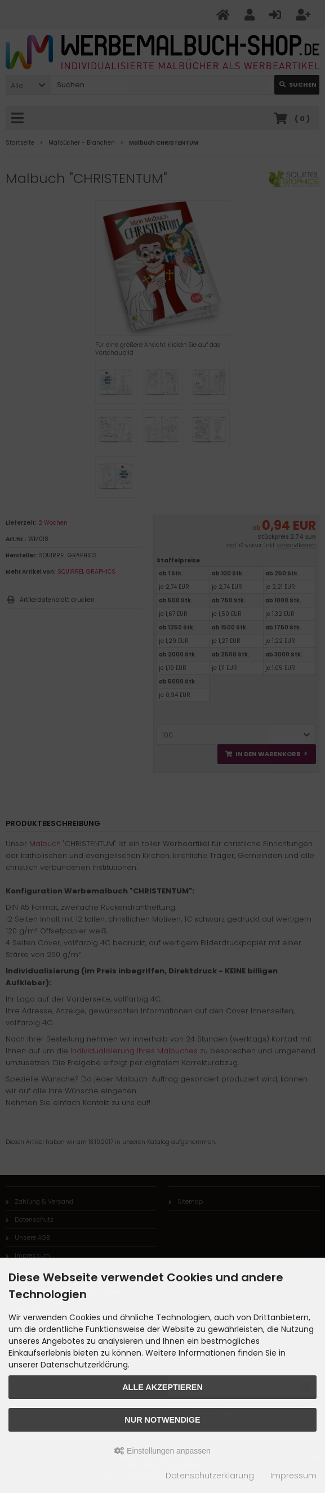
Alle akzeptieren (162, 1387)
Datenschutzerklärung (210, 1475)
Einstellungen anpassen (162, 1450)
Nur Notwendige (162, 1419)
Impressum (293, 1475)
